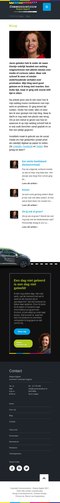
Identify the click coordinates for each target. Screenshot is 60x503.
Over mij (22, 331)
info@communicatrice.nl (37, 389)
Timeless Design (39, 493)
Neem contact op (21, 343)
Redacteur (13, 448)
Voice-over (13, 430)
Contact (12, 422)
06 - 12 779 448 (34, 386)
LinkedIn (17, 146)
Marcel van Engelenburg (34, 496)
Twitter (39, 146)
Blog (28, 16)
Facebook (27, 146)
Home (21, 16)
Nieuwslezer (14, 442)
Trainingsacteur (15, 454)
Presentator (13, 436)
